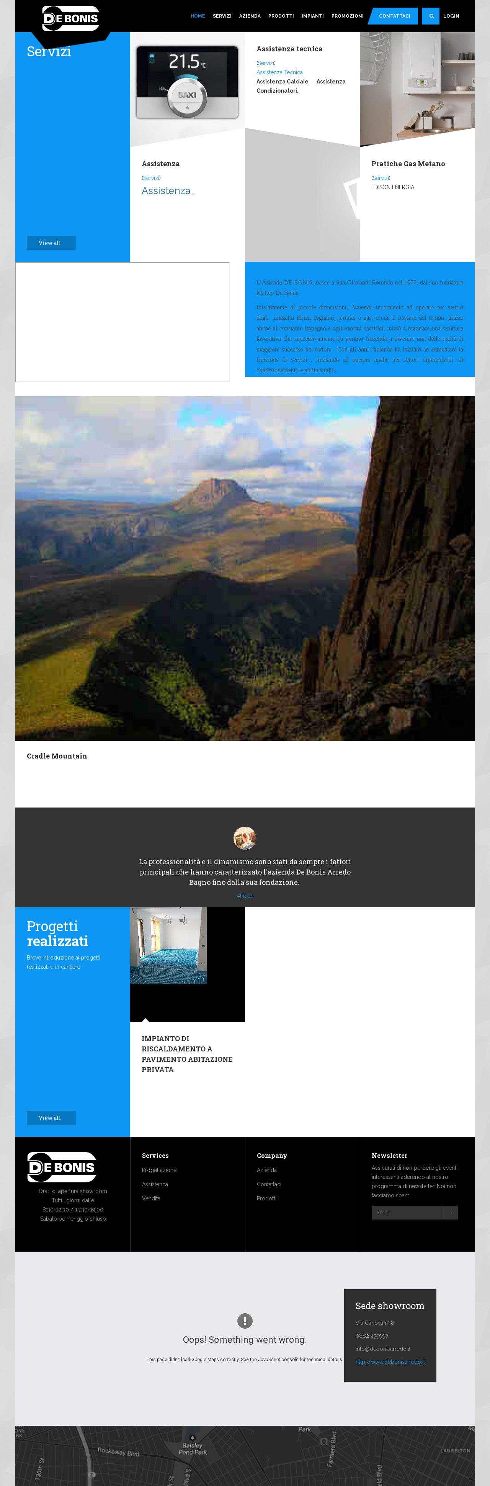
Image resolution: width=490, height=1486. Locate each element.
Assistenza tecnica (289, 48)
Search (434, 19)
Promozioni (348, 16)
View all (54, 243)
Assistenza (161, 163)
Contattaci (394, 16)
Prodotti (281, 16)
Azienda (250, 16)
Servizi (222, 16)
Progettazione (159, 1193)
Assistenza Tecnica (279, 72)
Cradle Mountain (57, 755)
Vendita (151, 1221)
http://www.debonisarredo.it (390, 1385)
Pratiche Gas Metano (408, 163)
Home (198, 16)
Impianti (313, 16)
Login (451, 16)
